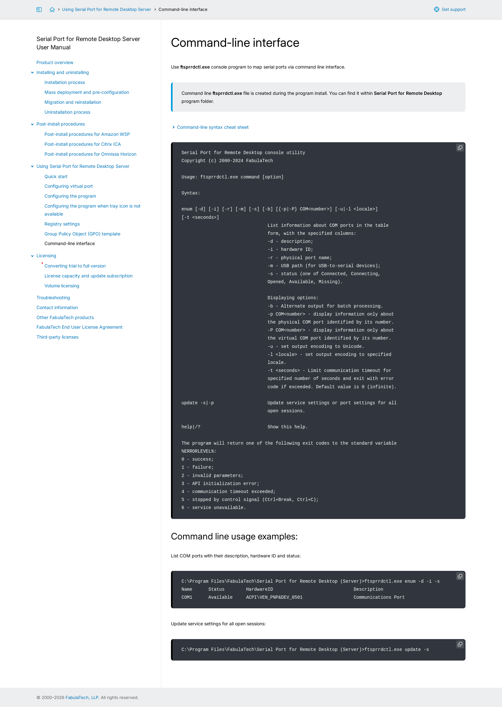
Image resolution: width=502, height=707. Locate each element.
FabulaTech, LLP (82, 697)
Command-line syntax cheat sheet (213, 127)
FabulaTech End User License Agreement (79, 327)
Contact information (57, 307)
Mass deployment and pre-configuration (87, 92)
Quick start (56, 176)
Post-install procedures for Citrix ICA (83, 144)
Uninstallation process (67, 112)
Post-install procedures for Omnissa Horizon (90, 154)
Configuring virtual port (69, 186)
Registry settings (62, 223)
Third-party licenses (57, 337)
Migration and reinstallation (73, 102)
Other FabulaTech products (65, 317)
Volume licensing (62, 285)
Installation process (65, 82)
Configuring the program (70, 196)
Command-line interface (70, 243)
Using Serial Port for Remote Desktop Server (106, 9)
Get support (454, 9)
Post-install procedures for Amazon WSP (87, 134)
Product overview (54, 62)
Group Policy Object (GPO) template (82, 233)
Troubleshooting (53, 297)
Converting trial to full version (75, 265)
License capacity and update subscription (89, 275)
